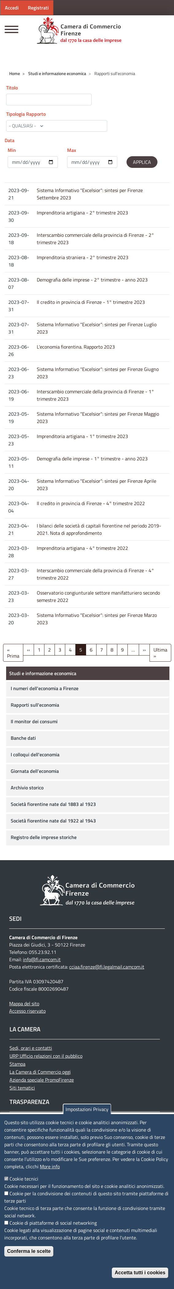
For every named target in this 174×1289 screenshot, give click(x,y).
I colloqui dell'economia (35, 754)
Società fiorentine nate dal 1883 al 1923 (53, 804)
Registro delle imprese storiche (44, 837)
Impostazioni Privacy (87, 1109)
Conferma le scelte (29, 1251)
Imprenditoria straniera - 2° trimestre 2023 (82, 257)
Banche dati (23, 738)
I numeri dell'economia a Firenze (44, 688)
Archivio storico (27, 787)
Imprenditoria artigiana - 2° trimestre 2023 (82, 212)
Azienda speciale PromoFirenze (41, 1079)
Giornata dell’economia (35, 771)
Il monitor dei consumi (34, 721)
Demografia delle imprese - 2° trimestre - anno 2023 (92, 279)
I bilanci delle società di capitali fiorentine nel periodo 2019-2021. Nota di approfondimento (99, 529)
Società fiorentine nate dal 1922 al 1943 (53, 820)
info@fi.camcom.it (42, 959)
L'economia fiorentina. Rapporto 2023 (76, 346)
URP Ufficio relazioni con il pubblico (45, 1056)
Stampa (17, 1064)
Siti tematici (22, 1087)
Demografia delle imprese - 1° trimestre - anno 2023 (92, 458)
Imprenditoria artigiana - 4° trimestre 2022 (82, 548)
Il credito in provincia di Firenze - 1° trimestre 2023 (91, 302)
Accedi (12, 7)
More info (50, 1166)
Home (14, 73)
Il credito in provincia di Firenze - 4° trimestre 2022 (91, 503)
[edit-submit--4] (49, 99)
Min (12, 150)
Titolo (12, 87)
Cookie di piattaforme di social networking (53, 1223)
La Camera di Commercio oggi (40, 1071)
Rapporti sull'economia (35, 705)
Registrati (38, 7)
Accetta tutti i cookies (140, 1272)
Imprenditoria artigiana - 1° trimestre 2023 (82, 436)
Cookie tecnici (23, 1178)
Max (71, 150)
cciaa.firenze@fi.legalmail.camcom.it (106, 966)
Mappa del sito (24, 1003)
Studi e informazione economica (57, 73)
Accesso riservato (27, 1011)
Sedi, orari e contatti (30, 1048)
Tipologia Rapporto (26, 114)
